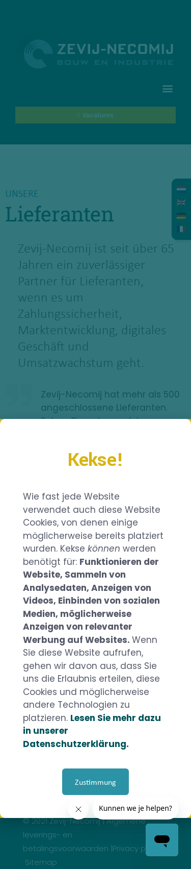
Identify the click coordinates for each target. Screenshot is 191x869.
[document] (95, 434)
